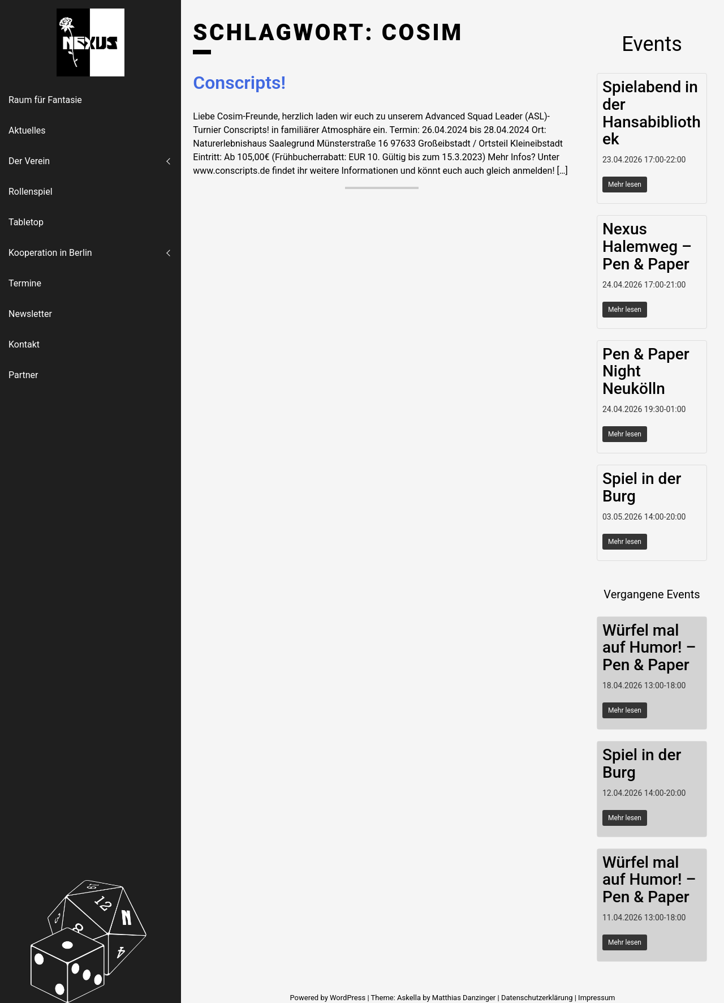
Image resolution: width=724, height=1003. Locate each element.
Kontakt (24, 344)
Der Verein (29, 161)
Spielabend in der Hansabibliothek (651, 113)
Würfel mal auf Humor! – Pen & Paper (649, 648)
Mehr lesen (624, 184)
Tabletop (26, 222)
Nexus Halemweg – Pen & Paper (647, 246)
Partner (23, 375)
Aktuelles (27, 130)
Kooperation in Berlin (50, 252)
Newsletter (30, 313)
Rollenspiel (30, 191)
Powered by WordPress (328, 997)
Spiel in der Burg (641, 487)
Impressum (596, 997)
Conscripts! (239, 82)
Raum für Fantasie (45, 100)
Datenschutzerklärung (537, 997)
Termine (24, 283)
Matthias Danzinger (463, 997)
